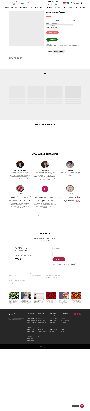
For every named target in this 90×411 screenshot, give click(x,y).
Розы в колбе (40, 377)
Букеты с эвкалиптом (53, 395)
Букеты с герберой (53, 377)
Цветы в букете (39, 7)
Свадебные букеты (41, 379)
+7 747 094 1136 (53, 1)
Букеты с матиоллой (30, 393)
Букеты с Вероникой (53, 389)
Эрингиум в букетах (53, 393)
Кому (70, 7)
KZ (81, 3)
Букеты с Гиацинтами (53, 391)
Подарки (62, 391)
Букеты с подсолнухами (65, 382)
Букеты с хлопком (41, 398)
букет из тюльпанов (58, 51)
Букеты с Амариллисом (42, 389)
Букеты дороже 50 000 (31, 386)
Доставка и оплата (80, 7)
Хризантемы (40, 380)
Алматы (22, 3)
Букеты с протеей (30, 398)
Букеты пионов (63, 388)
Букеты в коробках (30, 389)
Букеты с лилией (52, 384)
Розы (31, 7)
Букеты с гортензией (64, 384)
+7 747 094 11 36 (22, 313)
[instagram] (20, 321)
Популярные (14, 7)
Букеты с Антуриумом (42, 393)
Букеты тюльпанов (64, 386)
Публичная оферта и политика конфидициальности (30, 376)
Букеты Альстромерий (42, 386)
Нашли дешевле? (52, 39)
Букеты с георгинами (30, 391)
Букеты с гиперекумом (64, 375)
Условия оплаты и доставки (65, 389)
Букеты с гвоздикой (53, 375)
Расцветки (49, 7)
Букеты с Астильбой (53, 386)
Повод (65, 7)
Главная (62, 393)
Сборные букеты (41, 375)
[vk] (18, 321)
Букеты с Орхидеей (41, 382)
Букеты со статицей (41, 395)
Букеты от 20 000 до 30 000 (31, 382)
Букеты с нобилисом (30, 395)
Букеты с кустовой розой (54, 380)
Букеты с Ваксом (41, 388)
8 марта (7, 7)
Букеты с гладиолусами (65, 379)
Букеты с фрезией (41, 397)
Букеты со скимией (30, 402)
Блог (61, 395)
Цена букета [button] (23, 7)
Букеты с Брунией (53, 388)
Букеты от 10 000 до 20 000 (31, 380)
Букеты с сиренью (30, 400)
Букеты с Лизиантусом (42, 384)
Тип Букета (57, 7)
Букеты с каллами (53, 382)
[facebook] (16, 321)
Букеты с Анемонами (42, 391)
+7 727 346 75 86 (22, 310)
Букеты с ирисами (64, 380)
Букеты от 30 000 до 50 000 (31, 384)
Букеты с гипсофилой (64, 377)
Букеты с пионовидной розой (55, 379)
